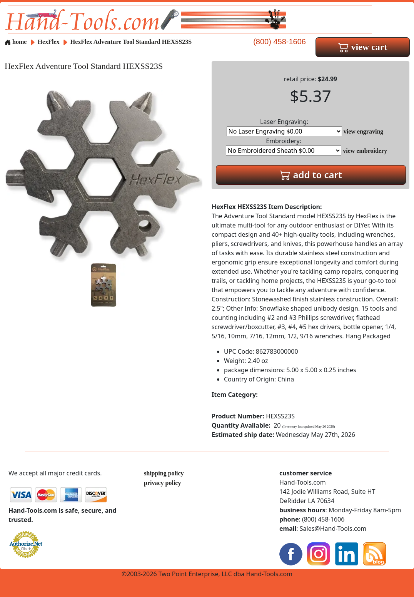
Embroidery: (283, 146)
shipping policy (164, 473)
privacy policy (162, 483)
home (16, 41)
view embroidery (365, 150)
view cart (362, 47)
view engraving (364, 131)
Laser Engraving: (284, 126)
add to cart (311, 174)
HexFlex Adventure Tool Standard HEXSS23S (131, 41)
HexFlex (49, 41)
